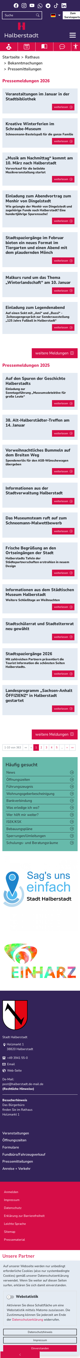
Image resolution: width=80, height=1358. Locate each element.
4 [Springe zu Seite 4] (51, 747)
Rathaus (32, 57)
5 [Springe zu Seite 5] (57, 747)
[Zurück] (20, 1354)
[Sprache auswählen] (55, 15)
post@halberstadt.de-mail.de (22, 1084)
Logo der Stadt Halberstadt (22, 30)
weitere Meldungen (51, 353)
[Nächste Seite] (67, 747)
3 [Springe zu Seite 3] (46, 747)
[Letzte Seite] (72, 747)
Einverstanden (40, 1348)
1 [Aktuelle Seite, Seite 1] (36, 747)
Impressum (40, 1340)
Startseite (11, 57)
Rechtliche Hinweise (18, 1089)
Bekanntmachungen (25, 63)
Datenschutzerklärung (27, 1319)
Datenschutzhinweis (40, 1332)
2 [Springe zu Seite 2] (41, 747)
